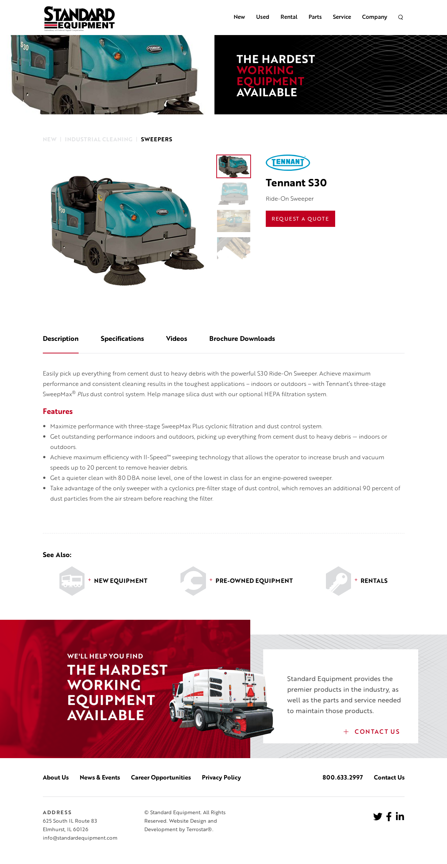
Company (374, 17)
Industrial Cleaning (99, 139)
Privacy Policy (221, 777)
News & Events (100, 777)
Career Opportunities (161, 777)
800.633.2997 (343, 777)
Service (342, 17)
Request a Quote (300, 218)
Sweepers (156, 139)
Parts (315, 17)
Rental (289, 17)
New (239, 17)
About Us (56, 777)
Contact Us (372, 731)
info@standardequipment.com (80, 837)
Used (262, 17)
